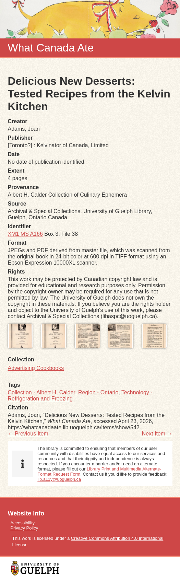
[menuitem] (90, 522)
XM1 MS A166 (25, 234)
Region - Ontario (98, 392)
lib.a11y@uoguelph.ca (59, 479)
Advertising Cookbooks (36, 368)
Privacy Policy (24, 528)
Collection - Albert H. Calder (41, 392)
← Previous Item (28, 434)
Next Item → (157, 434)
